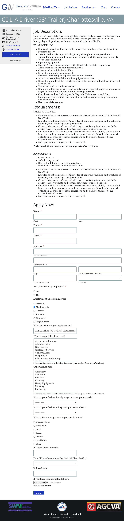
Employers (88, 7)
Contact (115, 7)
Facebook (76, 514)
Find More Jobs (15, 60)
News (103, 7)
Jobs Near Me (50, 7)
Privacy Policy (50, 514)
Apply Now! (15, 54)
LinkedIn (64, 514)
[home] (21, 7)
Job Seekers (71, 7)
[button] (51, 7)
